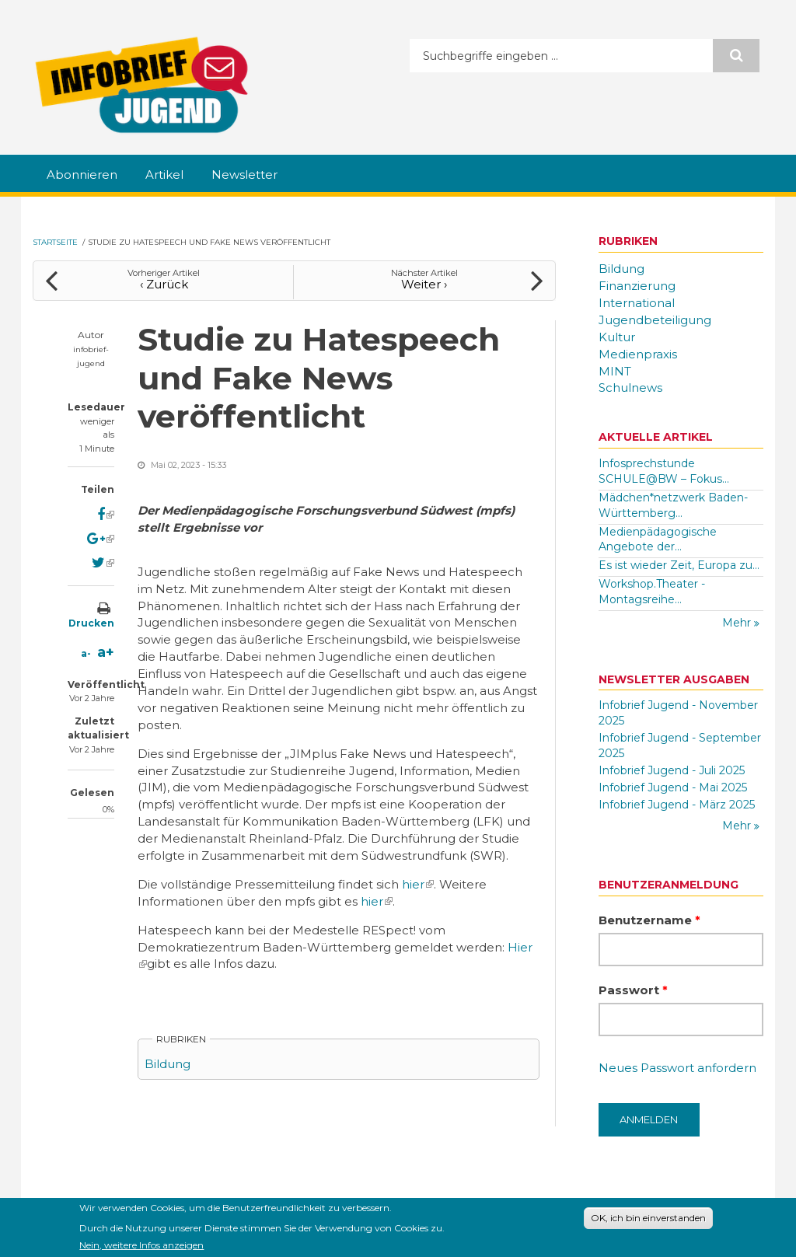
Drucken (91, 623)
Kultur (617, 337)
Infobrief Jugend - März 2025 (677, 805)
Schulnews (630, 387)
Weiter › (424, 284)
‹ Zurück (164, 284)
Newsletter (244, 174)
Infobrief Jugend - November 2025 (678, 713)
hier (418, 884)
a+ (105, 652)
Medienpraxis (638, 354)
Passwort (633, 990)
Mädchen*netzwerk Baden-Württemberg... (673, 505)
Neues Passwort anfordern (677, 1067)
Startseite (55, 242)
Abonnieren (82, 174)
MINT (615, 371)
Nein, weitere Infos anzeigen (141, 1248)
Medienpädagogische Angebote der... (658, 539)
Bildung (167, 1063)
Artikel (164, 174)
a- (86, 653)
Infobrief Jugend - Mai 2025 (673, 787)
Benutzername (649, 920)
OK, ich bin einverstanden (648, 1221)
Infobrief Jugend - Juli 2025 (672, 770)
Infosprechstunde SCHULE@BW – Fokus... (664, 471)
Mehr (738, 623)
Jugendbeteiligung (655, 320)
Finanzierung (637, 285)
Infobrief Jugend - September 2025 (680, 745)
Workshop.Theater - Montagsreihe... (652, 591)
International (637, 302)
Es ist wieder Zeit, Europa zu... (679, 565)
